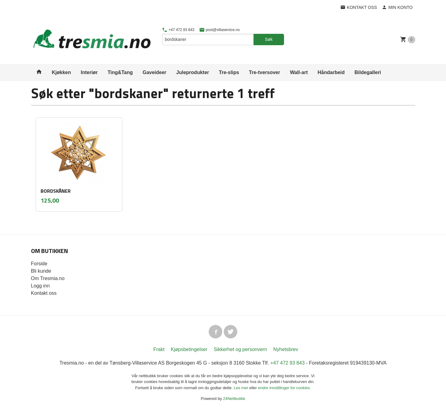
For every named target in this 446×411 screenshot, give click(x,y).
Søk (269, 39)
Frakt (158, 349)
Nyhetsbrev (285, 349)
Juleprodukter (192, 72)
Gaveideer (154, 72)
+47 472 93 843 (178, 30)
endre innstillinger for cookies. (284, 387)
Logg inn (40, 285)
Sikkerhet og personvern (240, 349)
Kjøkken (61, 72)
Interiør (89, 72)
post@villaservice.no (219, 30)
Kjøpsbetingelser (189, 349)
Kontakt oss (44, 293)
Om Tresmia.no (48, 278)
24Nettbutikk (234, 398)
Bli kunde (41, 271)
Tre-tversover (264, 72)
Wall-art (299, 72)
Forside (39, 263)
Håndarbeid (331, 72)
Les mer (242, 387)
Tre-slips (229, 72)
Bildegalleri (367, 72)
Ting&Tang (120, 72)
